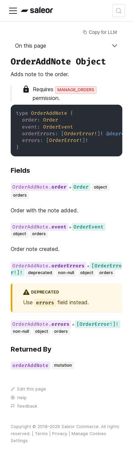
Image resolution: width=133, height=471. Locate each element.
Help (19, 397)
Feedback (24, 406)
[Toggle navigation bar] (13, 11)
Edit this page (28, 388)
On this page (30, 45)
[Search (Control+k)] (118, 10)
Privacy (59, 433)
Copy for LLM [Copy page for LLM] (100, 32)
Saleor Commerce (80, 426)
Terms (41, 433)
